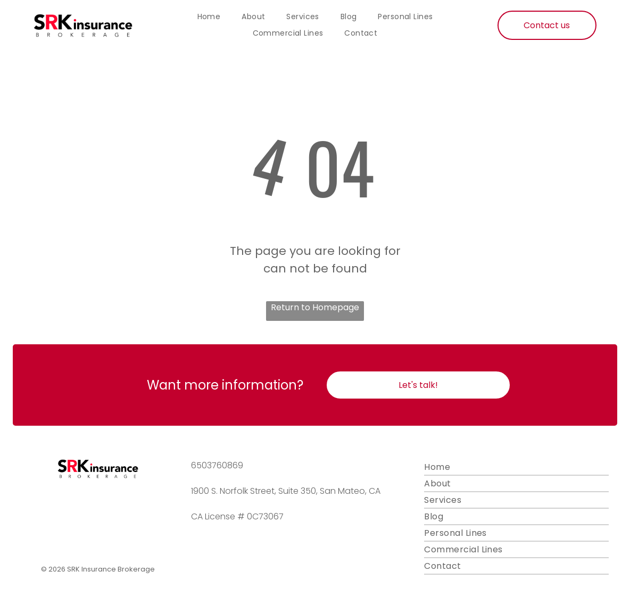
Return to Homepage (315, 307)
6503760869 (217, 465)
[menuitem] (209, 17)
